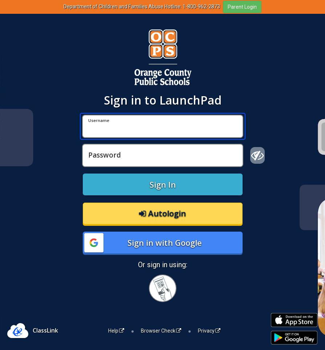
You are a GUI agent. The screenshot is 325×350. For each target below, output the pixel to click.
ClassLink (45, 330)
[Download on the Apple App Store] (294, 320)
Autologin (162, 213)
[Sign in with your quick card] (163, 288)
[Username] (163, 126)
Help (116, 331)
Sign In (163, 184)
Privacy (209, 331)
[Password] (163, 155)
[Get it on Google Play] (294, 338)
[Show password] (257, 155)
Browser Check (161, 331)
